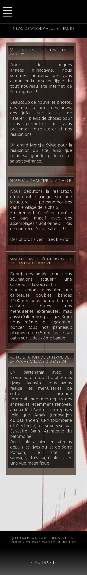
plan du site (43, 562)
